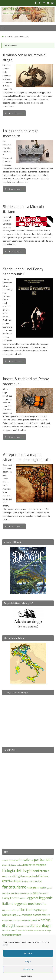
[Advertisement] (28, 799)
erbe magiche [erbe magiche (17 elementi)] (36, 881)
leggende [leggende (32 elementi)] (33, 898)
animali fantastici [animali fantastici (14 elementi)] (8, 860)
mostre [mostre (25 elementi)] (46, 915)
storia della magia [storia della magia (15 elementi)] (22, 926)
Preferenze (28, 969)
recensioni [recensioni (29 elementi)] (34, 920)
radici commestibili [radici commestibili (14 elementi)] (20, 920)
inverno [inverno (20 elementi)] (22, 898)
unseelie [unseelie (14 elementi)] (37, 930)
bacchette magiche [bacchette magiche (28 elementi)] (34, 865)
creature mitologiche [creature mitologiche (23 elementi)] (13, 876)
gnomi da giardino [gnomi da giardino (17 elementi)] (10, 893)
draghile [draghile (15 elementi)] (26, 881)
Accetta (28, 953)
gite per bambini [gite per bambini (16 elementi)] (39, 887)
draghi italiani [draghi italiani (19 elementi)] (16, 881)
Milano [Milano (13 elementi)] (19, 915)
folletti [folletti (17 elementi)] (29, 887)
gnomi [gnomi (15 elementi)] (49, 887)
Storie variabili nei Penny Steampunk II (23, 271)
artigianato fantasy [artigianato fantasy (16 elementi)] (15, 865)
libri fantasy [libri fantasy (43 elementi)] (28, 909)
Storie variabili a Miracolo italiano (23, 209)
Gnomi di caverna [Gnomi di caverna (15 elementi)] (25, 893)
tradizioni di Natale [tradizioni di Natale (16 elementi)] (25, 930)
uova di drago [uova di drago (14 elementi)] (45, 930)
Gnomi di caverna (17, 8)
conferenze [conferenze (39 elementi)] (41, 870)
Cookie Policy (26, 976)
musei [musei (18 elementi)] (5, 920)
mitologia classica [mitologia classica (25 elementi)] (31, 915)
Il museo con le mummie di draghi (25, 57)
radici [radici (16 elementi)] (10, 920)
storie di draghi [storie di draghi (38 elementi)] (40, 925)
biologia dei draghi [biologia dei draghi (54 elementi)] (17, 871)
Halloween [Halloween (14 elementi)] (44, 893)
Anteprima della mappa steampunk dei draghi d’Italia (27, 457)
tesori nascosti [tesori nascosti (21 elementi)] (9, 930)
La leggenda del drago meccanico (21, 133)
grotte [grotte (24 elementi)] (36, 893)
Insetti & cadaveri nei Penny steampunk (26, 381)
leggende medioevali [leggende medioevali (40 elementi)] (29, 903)
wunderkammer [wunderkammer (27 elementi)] (11, 935)
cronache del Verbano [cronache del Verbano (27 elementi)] (36, 876)
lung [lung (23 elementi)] (14, 915)
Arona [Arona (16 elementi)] (4, 865)
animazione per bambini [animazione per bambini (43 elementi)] (34, 859)
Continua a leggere (14, 113)
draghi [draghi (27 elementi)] (6, 881)
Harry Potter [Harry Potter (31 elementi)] (10, 898)
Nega (28, 961)
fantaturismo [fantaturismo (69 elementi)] (14, 887)
